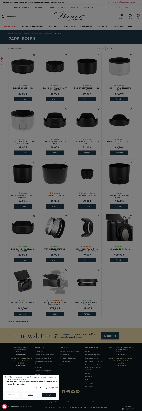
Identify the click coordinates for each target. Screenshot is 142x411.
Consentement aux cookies (4, 406)
